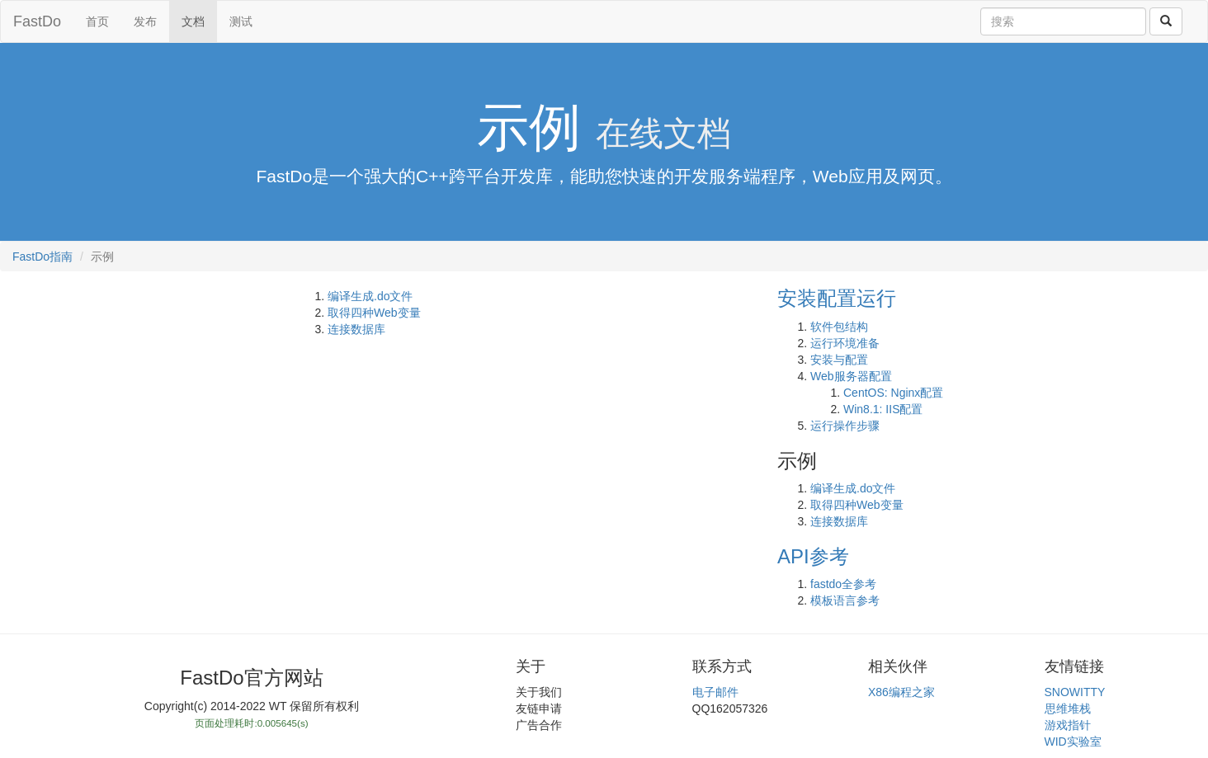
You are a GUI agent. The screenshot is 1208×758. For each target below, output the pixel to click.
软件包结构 (839, 326)
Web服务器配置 (851, 376)
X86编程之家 (901, 692)
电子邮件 (715, 692)
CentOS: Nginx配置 (893, 392)
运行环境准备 (845, 343)
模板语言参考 (845, 600)
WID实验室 (1073, 741)
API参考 (813, 556)
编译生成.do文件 (370, 296)
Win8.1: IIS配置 (883, 409)
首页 (97, 21)
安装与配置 (839, 359)
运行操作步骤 (845, 425)
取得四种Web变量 (374, 312)
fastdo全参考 (843, 584)
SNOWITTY (1075, 692)
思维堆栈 (1068, 708)
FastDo (37, 21)
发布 (145, 21)
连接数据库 (356, 329)
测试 (240, 21)
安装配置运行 (836, 298)
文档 (193, 21)
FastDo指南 (42, 256)
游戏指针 (1068, 725)
